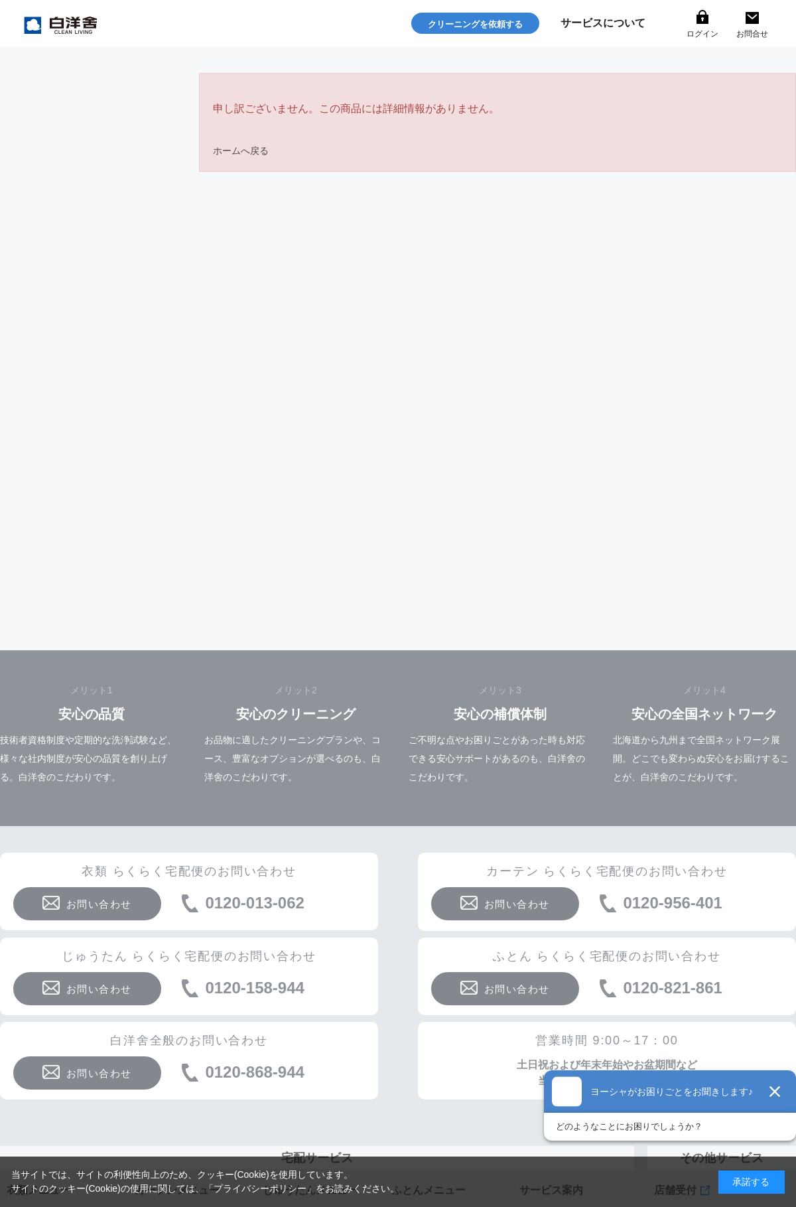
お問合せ (752, 33)
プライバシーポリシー (260, 1188)
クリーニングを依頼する (475, 24)
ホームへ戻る (241, 150)
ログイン (702, 33)
